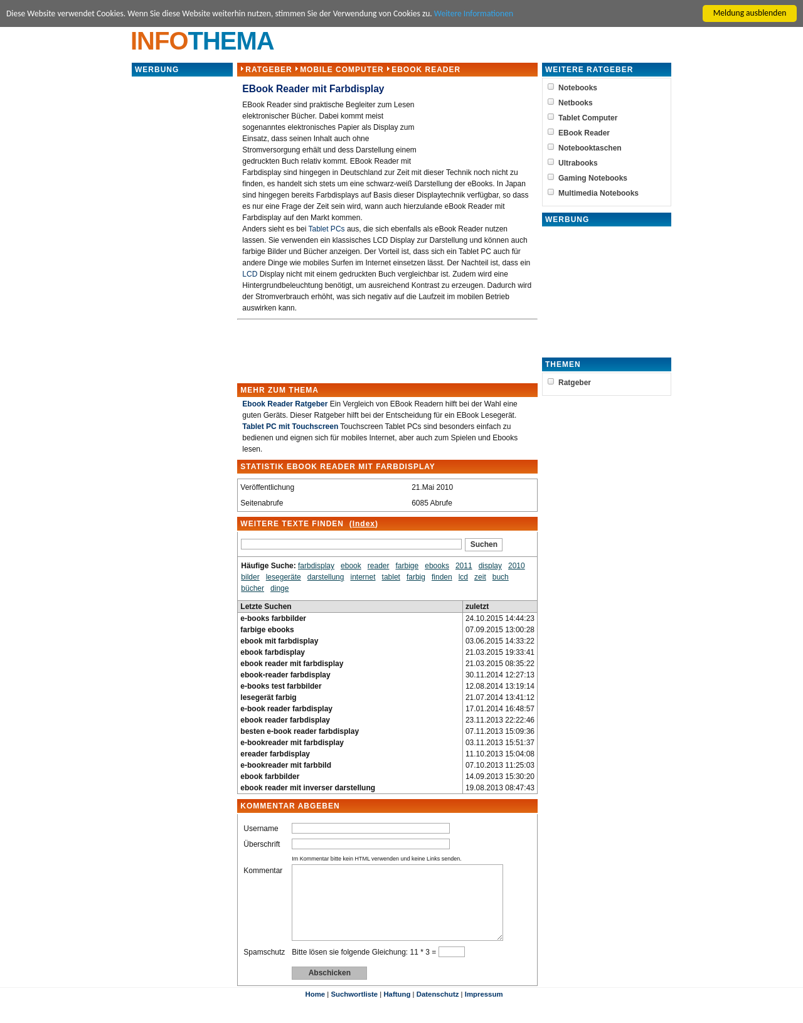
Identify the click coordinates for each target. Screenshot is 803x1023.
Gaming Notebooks (592, 178)
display (489, 565)
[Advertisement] (182, 266)
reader (379, 565)
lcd (462, 577)
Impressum (484, 1009)
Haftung (396, 1009)
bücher (252, 588)
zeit (480, 577)
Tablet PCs (326, 229)
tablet (390, 577)
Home (315, 1009)
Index (363, 523)
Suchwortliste (354, 1009)
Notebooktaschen (590, 148)
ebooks (437, 565)
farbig (416, 577)
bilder (250, 577)
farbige (406, 565)
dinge (279, 588)
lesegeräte (283, 577)
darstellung (325, 577)
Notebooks (577, 87)
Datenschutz (438, 1009)
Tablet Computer (587, 118)
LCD (249, 274)
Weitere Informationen (474, 13)
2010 (516, 565)
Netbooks (575, 102)
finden (442, 577)
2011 (463, 565)
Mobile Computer (342, 69)
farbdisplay (316, 565)
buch (500, 577)
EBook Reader (425, 69)
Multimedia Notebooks (598, 193)
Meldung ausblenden (750, 13)
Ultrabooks (578, 163)
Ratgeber (268, 69)
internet (362, 577)
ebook (351, 565)
